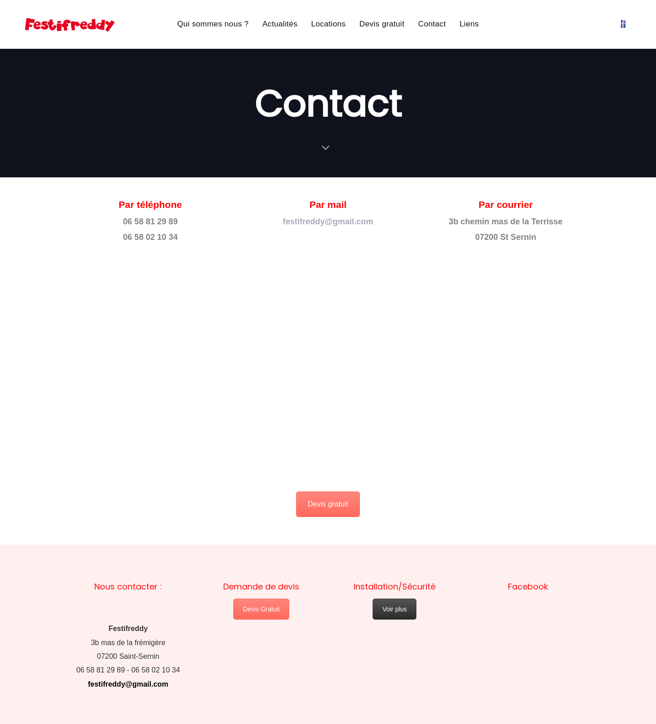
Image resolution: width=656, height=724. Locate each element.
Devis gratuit (328, 504)
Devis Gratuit (261, 609)
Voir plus (394, 609)
